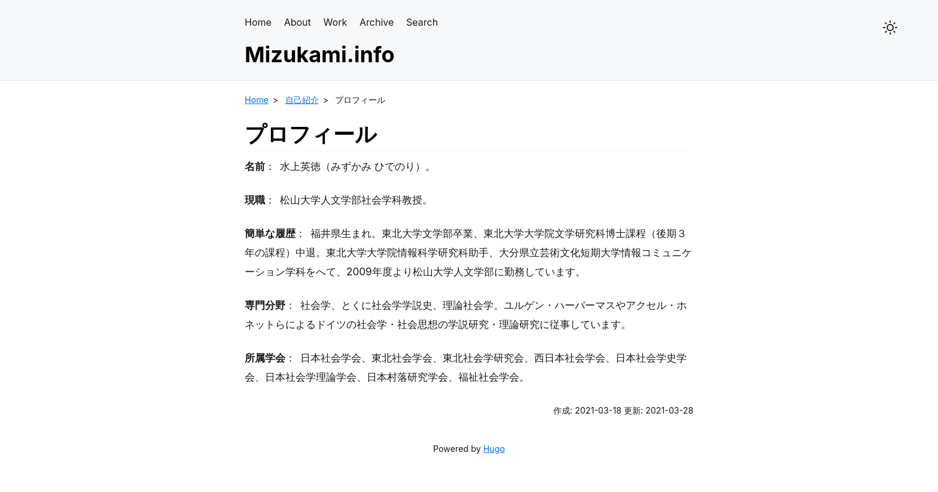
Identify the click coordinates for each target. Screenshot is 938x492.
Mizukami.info (320, 54)
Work (336, 22)
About (297, 22)
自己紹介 (302, 100)
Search (422, 22)
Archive (377, 22)
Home (258, 22)
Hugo (494, 449)
